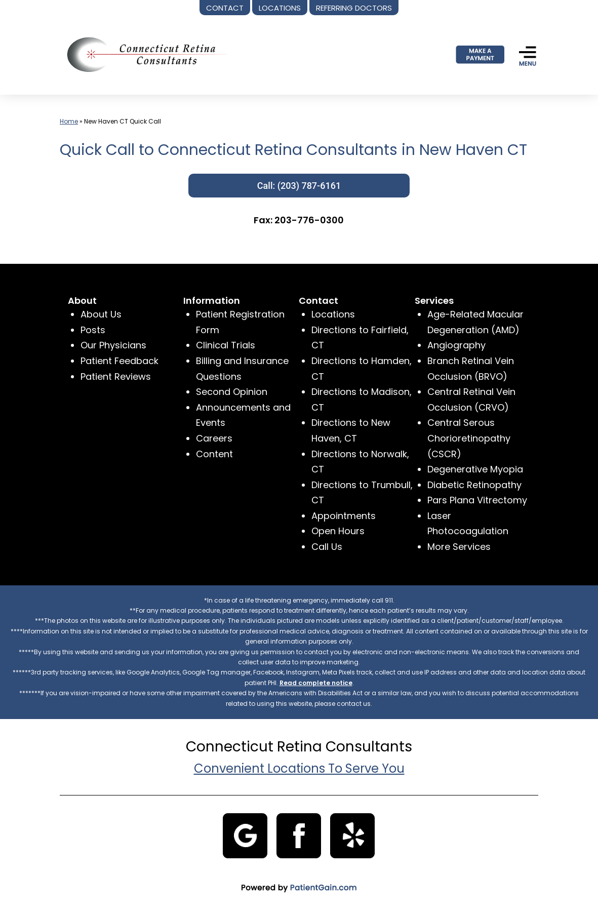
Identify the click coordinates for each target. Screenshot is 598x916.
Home (69, 121)
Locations (333, 314)
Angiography (456, 345)
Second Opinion (231, 391)
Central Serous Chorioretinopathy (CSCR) (468, 438)
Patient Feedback (119, 360)
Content (214, 454)
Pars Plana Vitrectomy (477, 500)
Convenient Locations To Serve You (299, 768)
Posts (93, 330)
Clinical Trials (225, 345)
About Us (101, 314)
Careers (214, 438)
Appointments (343, 515)
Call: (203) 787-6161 (299, 185)
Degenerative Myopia (475, 469)
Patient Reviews (116, 376)
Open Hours (338, 531)
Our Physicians (113, 345)
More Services (459, 546)
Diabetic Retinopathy (474, 485)
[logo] (143, 54)
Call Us (326, 546)
